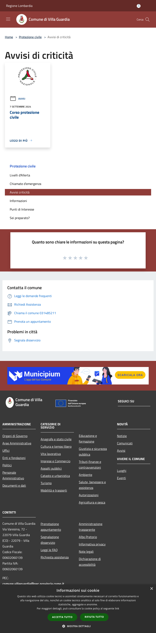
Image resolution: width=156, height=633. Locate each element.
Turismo (46, 483)
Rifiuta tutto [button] (94, 617)
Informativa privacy (92, 544)
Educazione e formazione (88, 438)
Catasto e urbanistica (55, 475)
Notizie (122, 435)
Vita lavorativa (51, 453)
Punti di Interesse (22, 209)
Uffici (6, 450)
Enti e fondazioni (14, 457)
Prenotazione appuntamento (51, 526)
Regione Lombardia (19, 5)
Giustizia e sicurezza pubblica (93, 451)
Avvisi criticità (19, 192)
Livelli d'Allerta (20, 175)
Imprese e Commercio (55, 461)
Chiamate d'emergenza (25, 183)
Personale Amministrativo (13, 475)
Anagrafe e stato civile (56, 439)
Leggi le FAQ (49, 549)
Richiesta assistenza (55, 557)
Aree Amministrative (16, 443)
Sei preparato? (20, 217)
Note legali (86, 551)
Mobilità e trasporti (54, 490)
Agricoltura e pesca (92, 502)
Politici (7, 465)
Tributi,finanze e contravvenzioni (90, 464)
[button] (78, 626)
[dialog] (78, 608)
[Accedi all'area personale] (138, 6)
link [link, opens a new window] (117, 608)
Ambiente (85, 474)
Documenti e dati (14, 485)
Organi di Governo (14, 435)
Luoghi (121, 470)
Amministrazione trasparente (90, 526)
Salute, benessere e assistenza (92, 485)
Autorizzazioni (89, 495)
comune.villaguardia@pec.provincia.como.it (33, 583)
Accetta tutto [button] (62, 617)
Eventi (121, 478)
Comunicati (125, 443)
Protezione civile (30, 37)
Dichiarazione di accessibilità (90, 561)
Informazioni (18, 200)
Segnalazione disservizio (50, 539)
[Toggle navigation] (8, 19)
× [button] (151, 588)
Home (9, 37)
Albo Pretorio (88, 536)
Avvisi (17, 99)
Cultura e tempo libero (56, 446)
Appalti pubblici (51, 468)
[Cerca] (147, 19)
